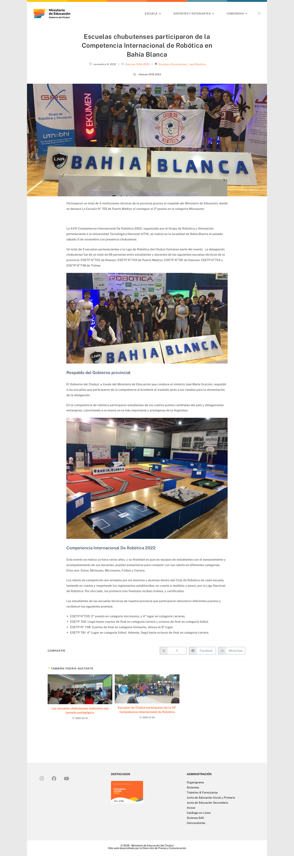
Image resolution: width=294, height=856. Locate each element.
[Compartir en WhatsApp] (231, 650)
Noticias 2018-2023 (137, 64)
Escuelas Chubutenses (172, 64)
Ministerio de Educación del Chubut (152, 845)
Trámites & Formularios (202, 792)
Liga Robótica (197, 64)
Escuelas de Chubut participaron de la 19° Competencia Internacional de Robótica (147, 710)
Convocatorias (196, 822)
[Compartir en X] (173, 650)
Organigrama (195, 782)
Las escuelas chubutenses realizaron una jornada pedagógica (80, 710)
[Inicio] (134, 74)
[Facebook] (54, 778)
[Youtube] (66, 778)
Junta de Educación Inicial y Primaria (211, 797)
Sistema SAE (195, 817)
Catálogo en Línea (199, 812)
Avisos (191, 807)
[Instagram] (41, 778)
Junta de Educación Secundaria (207, 802)
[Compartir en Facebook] (202, 650)
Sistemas (193, 787)
